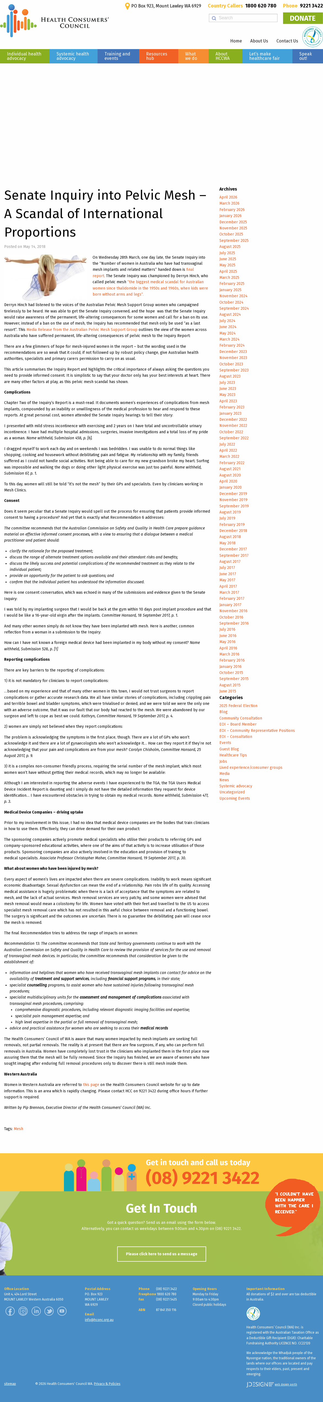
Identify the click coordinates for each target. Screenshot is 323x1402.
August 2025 (230, 246)
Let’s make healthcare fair (264, 56)
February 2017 (231, 598)
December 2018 (233, 530)
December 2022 (233, 419)
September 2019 (234, 506)
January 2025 (230, 290)
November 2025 (233, 228)
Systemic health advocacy (72, 56)
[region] (161, 118)
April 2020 (228, 481)
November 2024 (233, 296)
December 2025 (233, 222)
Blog (223, 712)
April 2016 (228, 648)
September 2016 (234, 623)
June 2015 (227, 691)
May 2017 (227, 580)
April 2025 (228, 271)
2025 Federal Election (238, 705)
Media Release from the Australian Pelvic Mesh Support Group (82, 329)
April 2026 (228, 197)
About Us (259, 41)
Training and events (117, 56)
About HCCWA (223, 56)
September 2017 (234, 555)
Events (225, 742)
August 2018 (230, 536)
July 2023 (227, 382)
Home (236, 41)
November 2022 (233, 425)
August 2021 (230, 469)
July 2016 (227, 629)
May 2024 (227, 333)
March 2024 (229, 339)
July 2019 (227, 518)
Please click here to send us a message (161, 1254)
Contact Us (287, 41)
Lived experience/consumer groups (250, 767)
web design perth (286, 1384)
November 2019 (233, 499)
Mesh (18, 1129)
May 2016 (227, 642)
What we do (191, 56)
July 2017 (227, 567)
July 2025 (227, 253)
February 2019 (232, 524)
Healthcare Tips (233, 755)
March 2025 (229, 277)
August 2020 (230, 475)
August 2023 (230, 376)
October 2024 (231, 302)
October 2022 (231, 432)
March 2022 (229, 456)
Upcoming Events (234, 798)
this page (91, 1084)
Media (224, 773)
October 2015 (231, 672)
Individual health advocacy (24, 56)
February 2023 (231, 407)
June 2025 (227, 259)
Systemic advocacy (235, 786)
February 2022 (231, 463)
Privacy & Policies (107, 1384)
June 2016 (227, 635)
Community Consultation (240, 718)
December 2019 (233, 493)
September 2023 (234, 370)
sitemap (10, 1384)
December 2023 (233, 351)
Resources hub (156, 56)
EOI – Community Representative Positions (257, 730)
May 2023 (227, 394)
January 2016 (230, 666)
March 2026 (229, 203)
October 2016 (231, 617)
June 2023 (227, 388)
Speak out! (305, 56)
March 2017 (229, 592)
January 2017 (230, 605)
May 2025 (227, 265)
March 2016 (229, 654)
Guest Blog (229, 749)
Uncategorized (232, 792)
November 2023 (233, 357)
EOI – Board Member (238, 724)
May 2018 (227, 543)
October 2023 (231, 364)
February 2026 (232, 209)
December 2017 (233, 549)
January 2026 (230, 215)
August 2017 (230, 561)
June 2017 (227, 574)
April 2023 (228, 401)
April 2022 (228, 450)
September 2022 (234, 438)
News (224, 780)
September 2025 (234, 240)
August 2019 (230, 512)
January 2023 (230, 413)
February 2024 (232, 345)
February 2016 (232, 660)
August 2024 (230, 314)
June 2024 (227, 327)
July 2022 (227, 444)
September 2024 (234, 308)
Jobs (223, 761)
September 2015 (234, 678)
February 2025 (231, 283)
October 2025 (231, 234)
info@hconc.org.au (99, 1320)
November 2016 (233, 611)
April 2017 (228, 586)
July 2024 (227, 321)
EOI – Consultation (235, 736)
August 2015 (230, 685)
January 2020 (230, 487)
